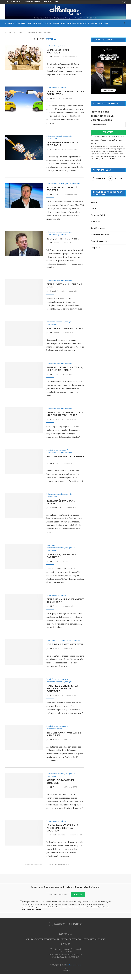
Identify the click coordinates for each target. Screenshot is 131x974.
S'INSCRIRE (108, 132)
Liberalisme (59, 23)
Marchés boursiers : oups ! (64, 328)
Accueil (8, 32)
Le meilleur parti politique (58, 51)
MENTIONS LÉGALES (91, 939)
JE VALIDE (78, 895)
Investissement (52, 184)
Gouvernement (35, 23)
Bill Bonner (54, 57)
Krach (48, 23)
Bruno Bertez (55, 149)
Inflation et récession (54, 729)
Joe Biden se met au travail (65, 644)
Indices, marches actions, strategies (59, 136)
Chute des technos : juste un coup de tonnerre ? (64, 413)
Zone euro (95, 221)
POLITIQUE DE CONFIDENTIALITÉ (45, 939)
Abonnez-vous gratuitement (82, 23)
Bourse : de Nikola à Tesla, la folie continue (64, 368)
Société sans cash (98, 228)
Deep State (95, 247)
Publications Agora (73, 965)
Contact (103, 23)
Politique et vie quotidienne (56, 46)
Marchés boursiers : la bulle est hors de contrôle (62, 689)
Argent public (51, 545)
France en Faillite (98, 215)
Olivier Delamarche (57, 291)
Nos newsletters (32, 2)
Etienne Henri (55, 507)
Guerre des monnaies (100, 234)
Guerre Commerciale (100, 241)
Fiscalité (20, 23)
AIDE (103, 939)
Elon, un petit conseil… (62, 238)
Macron (94, 202)
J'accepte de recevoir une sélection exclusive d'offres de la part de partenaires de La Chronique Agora (65, 901)
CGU (28, 939)
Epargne (9, 23)
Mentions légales (50, 2)
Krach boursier (51, 139)
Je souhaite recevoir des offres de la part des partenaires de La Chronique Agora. (108, 147)
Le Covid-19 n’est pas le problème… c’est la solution (62, 828)
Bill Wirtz (53, 98)
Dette (93, 208)
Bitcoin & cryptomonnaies (56, 450)
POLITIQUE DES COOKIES (71, 939)
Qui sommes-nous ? (13, 2)
